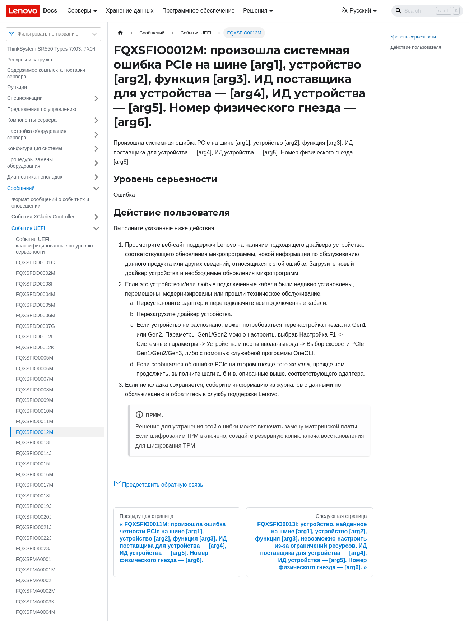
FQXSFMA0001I (34, 559)
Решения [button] (255, 11)
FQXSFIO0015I (33, 464)
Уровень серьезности (413, 37)
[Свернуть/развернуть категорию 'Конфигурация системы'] (96, 148)
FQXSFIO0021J (34, 527)
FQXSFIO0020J (34, 517)
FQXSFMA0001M (35, 570)
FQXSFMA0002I (34, 580)
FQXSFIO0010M (34, 411)
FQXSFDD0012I (34, 336)
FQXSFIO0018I (33, 496)
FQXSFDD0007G (35, 326)
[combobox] (18, 34)
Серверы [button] (79, 11)
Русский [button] (356, 11)
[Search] (427, 11)
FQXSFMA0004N (35, 612)
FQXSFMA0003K (35, 601)
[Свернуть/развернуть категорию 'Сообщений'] (96, 188)
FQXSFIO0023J (34, 548)
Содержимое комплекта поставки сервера (46, 73)
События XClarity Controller (42, 216)
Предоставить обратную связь (158, 485)
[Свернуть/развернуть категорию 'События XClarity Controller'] (96, 217)
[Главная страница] (120, 32)
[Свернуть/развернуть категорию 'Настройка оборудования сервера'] (96, 134)
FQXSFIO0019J (34, 506)
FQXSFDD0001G (35, 262)
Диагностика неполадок (34, 177)
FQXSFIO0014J (34, 453)
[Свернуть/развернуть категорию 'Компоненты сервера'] (96, 120)
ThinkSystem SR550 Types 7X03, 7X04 (51, 49)
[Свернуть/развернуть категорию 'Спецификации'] (96, 98)
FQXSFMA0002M (35, 591)
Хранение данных (130, 11)
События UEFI (28, 228)
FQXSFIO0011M (34, 421)
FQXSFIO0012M (34, 432)
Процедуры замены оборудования (30, 163)
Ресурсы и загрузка (29, 59)
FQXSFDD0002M (35, 273)
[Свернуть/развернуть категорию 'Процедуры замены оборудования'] (96, 162)
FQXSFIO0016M (34, 474)
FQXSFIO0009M (34, 400)
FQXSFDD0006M (35, 315)
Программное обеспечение (198, 11)
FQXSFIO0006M (34, 368)
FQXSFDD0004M (35, 294)
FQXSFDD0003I (34, 284)
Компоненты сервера (32, 120)
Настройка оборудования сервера (36, 134)
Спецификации (25, 98)
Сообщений (20, 188)
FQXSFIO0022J (34, 538)
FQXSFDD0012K (35, 347)
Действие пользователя (416, 47)
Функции (17, 87)
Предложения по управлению (41, 109)
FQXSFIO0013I (33, 442)
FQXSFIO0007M (34, 379)
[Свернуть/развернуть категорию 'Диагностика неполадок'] (96, 177)
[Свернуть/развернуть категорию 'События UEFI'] (96, 228)
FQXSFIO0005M (34, 358)
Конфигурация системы (34, 148)
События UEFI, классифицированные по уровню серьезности (54, 245)
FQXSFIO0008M (34, 390)
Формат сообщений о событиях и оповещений (50, 202)
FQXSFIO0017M (34, 485)
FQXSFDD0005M (35, 305)
